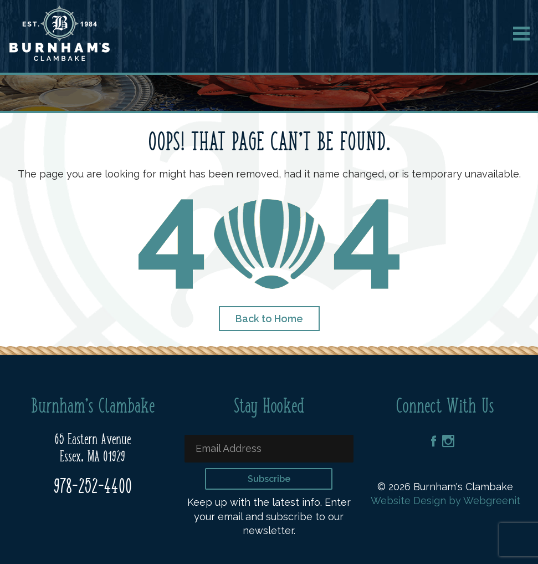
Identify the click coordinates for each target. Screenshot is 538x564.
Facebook (433, 440)
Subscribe (269, 479)
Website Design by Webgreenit (445, 500)
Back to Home (269, 318)
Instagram (448, 441)
